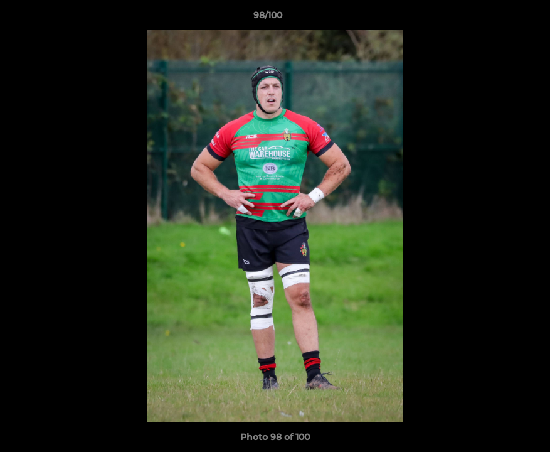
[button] (497, 18)
